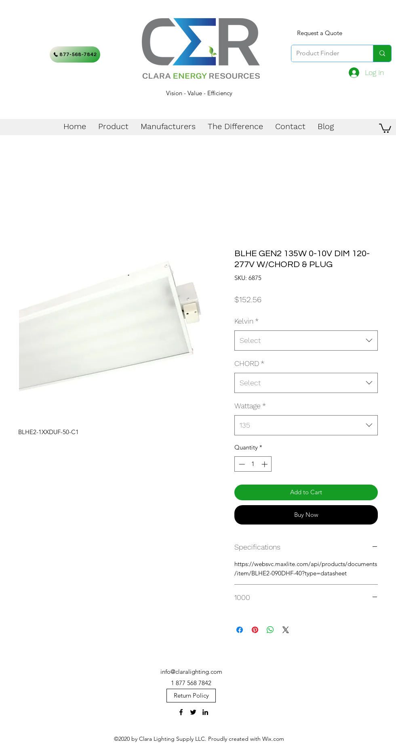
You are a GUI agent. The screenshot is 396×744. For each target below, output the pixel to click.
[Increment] (265, 464)
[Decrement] (241, 464)
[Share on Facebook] (239, 630)
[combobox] (306, 340)
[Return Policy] (191, 695)
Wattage (250, 405)
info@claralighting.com (191, 671)
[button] (385, 128)
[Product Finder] (326, 53)
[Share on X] (286, 630)
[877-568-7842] (75, 54)
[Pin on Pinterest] (255, 630)
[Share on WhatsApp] (270, 630)
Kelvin (246, 321)
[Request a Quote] (319, 33)
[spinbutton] (253, 464)
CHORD (249, 363)
